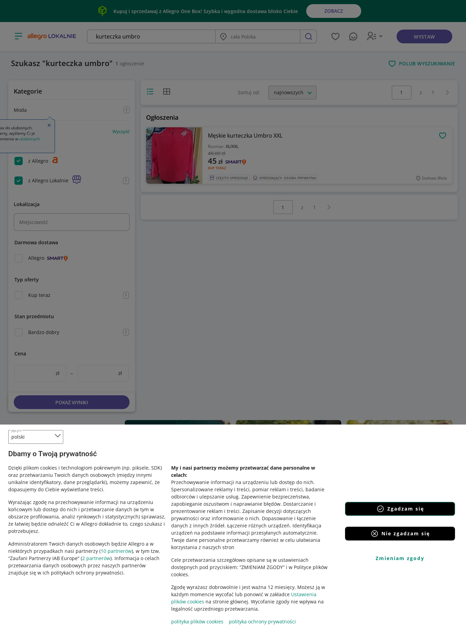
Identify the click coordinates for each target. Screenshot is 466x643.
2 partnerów (96, 558)
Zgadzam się (400, 509)
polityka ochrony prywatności (262, 621)
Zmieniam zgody (400, 558)
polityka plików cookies (197, 621)
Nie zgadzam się (400, 533)
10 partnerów (116, 551)
